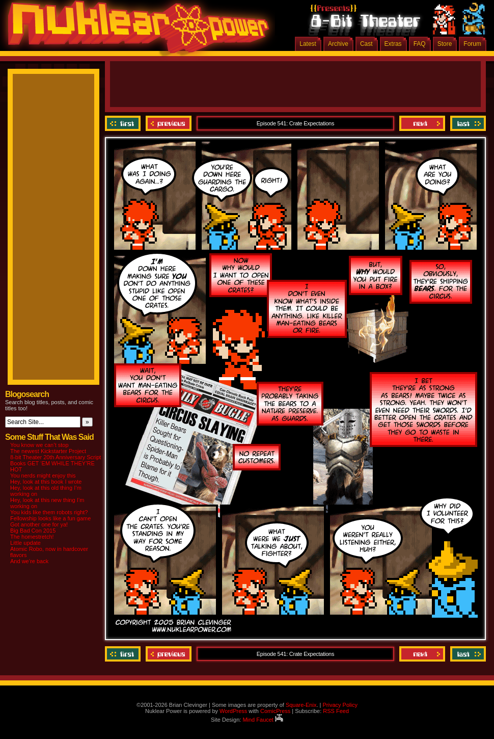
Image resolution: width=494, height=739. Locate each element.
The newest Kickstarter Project (48, 451)
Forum (472, 43)
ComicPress (275, 711)
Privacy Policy (339, 705)
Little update (25, 543)
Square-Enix (301, 705)
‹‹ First (124, 123)
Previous (168, 123)
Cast (366, 43)
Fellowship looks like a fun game (50, 518)
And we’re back (29, 561)
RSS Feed (336, 711)
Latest (307, 43)
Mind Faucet (262, 720)
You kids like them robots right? (49, 512)
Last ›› (467, 123)
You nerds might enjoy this (43, 475)
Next (422, 123)
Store (444, 43)
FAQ (420, 43)
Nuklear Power (135, 30)
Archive (338, 43)
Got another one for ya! (39, 524)
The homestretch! (32, 537)
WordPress (233, 711)
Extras (393, 43)
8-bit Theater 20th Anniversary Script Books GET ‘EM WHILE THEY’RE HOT (55, 463)
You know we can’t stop (39, 445)
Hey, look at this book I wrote (45, 482)
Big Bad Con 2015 (33, 530)
